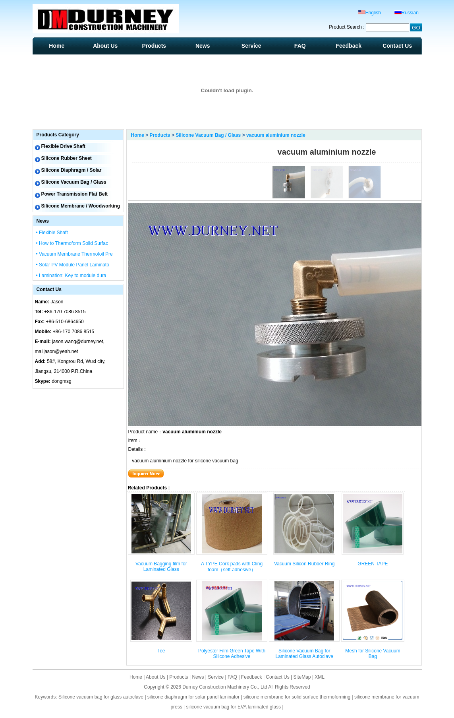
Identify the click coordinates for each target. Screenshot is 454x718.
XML (320, 677)
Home (56, 46)
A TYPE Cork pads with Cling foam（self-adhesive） (232, 566)
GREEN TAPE (372, 564)
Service (251, 46)
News (202, 46)
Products (154, 46)
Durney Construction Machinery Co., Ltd (224, 687)
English (369, 13)
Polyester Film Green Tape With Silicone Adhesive (231, 653)
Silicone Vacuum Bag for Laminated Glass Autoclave (304, 653)
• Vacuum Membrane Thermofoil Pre (74, 254)
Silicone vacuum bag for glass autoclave (100, 697)
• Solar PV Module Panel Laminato (72, 265)
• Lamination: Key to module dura (71, 275)
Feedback (348, 46)
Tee (161, 651)
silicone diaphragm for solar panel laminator (193, 697)
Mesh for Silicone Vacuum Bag (372, 653)
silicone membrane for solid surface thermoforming (296, 697)
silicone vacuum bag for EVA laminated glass (233, 707)
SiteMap (302, 677)
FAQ (300, 46)
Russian (406, 13)
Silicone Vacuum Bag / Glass (208, 135)
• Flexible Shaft (52, 232)
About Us (105, 46)
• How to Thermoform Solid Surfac (72, 243)
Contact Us (397, 46)
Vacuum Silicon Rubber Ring (304, 564)
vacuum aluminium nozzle (275, 135)
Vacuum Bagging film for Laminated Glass (161, 566)
